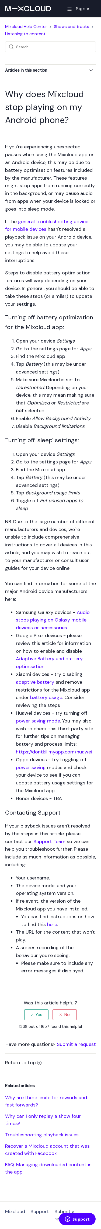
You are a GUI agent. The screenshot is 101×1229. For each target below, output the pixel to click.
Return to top (23, 1062)
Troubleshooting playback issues (42, 1135)
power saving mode (38, 721)
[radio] (36, 1014)
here (52, 924)
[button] (69, 9)
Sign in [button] (83, 8)
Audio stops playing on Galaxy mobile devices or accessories (53, 620)
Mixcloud (15, 1211)
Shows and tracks (71, 26)
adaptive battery (35, 682)
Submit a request (76, 1044)
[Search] (50, 46)
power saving (31, 767)
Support (39, 1211)
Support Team (49, 841)
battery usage (46, 697)
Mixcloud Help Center (26, 26)
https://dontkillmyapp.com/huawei (54, 752)
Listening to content (25, 34)
